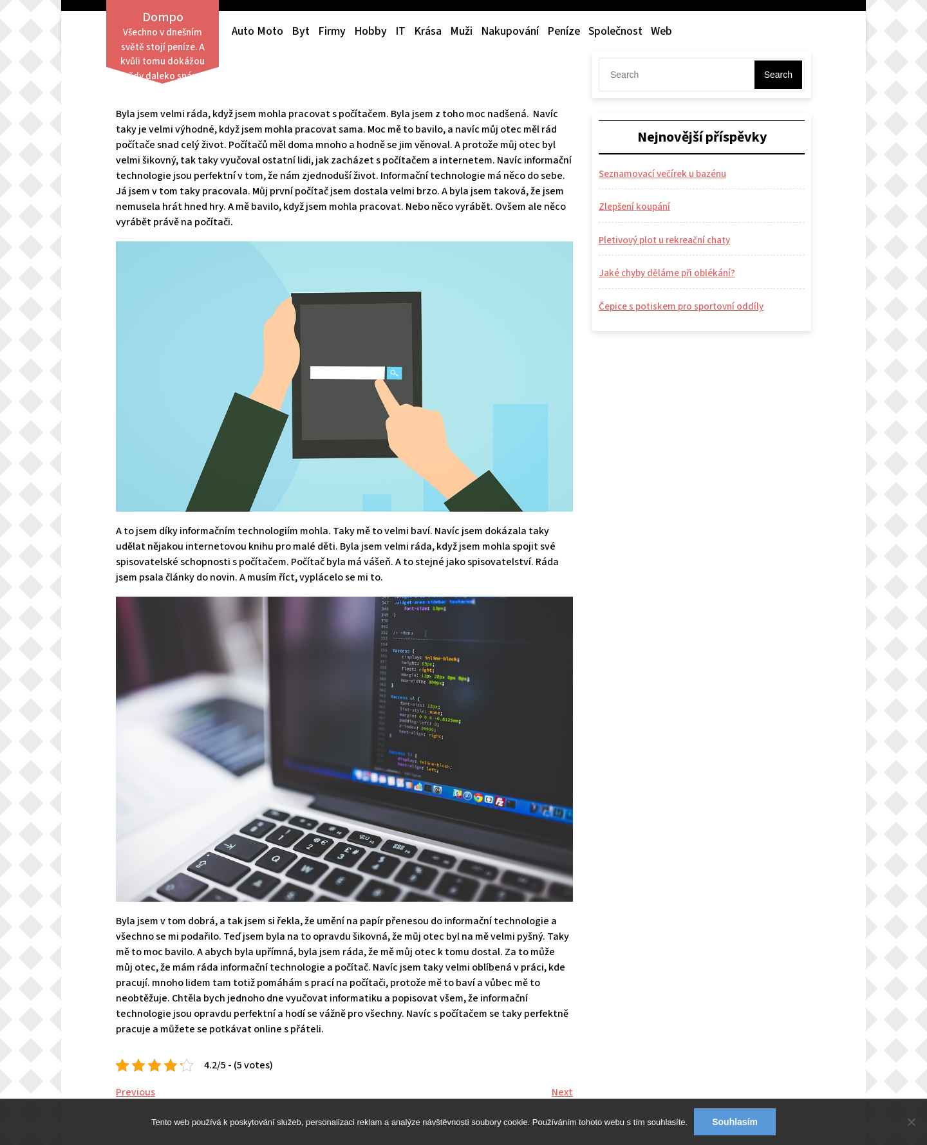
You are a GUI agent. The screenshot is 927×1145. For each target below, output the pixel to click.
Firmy (332, 31)
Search (778, 75)
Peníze (563, 31)
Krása (428, 31)
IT (400, 31)
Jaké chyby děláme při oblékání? (667, 273)
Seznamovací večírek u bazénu (662, 174)
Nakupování (510, 31)
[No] (910, 1121)
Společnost (615, 31)
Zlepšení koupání (634, 207)
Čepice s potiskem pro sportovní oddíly (681, 306)
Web (661, 31)
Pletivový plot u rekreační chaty (664, 240)
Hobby (370, 31)
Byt (301, 31)
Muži (461, 31)
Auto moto (257, 31)
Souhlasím (735, 1122)
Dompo (162, 17)
